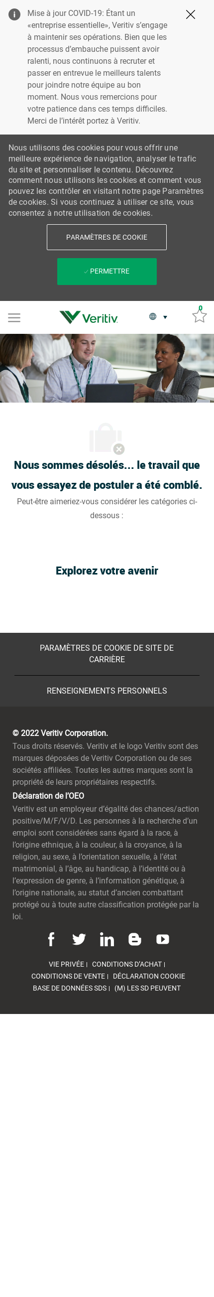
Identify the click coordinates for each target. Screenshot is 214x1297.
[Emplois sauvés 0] (199, 315)
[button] (107, 237)
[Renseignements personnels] (107, 691)
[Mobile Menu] (14, 316)
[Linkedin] (107, 938)
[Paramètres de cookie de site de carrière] (107, 654)
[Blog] (135, 938)
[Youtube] (161, 938)
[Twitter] (79, 938)
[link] (91, 317)
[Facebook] (52, 938)
